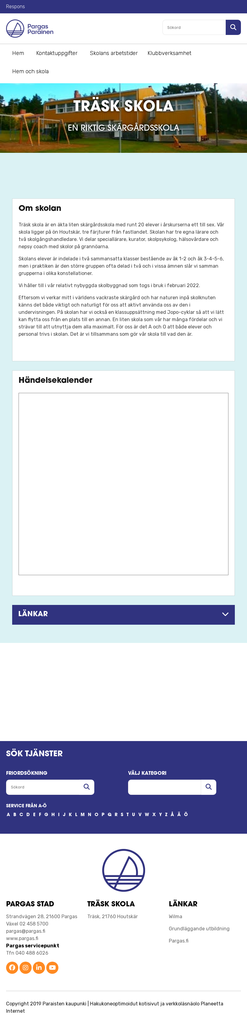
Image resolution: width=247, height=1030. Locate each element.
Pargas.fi (179, 941)
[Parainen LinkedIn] (39, 968)
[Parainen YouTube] (52, 968)
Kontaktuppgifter (57, 53)
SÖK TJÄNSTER (34, 754)
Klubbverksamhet (169, 53)
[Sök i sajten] (233, 27)
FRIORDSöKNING (26, 773)
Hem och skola (30, 71)
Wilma (175, 916)
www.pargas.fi (22, 938)
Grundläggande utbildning (199, 929)
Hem (18, 53)
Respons (15, 6)
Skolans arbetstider (114, 53)
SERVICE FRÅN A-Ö (26, 806)
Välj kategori (147, 773)
